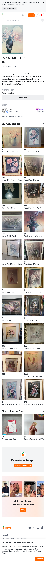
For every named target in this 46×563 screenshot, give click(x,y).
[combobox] (21, 20)
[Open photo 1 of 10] (12, 39)
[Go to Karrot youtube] (38, 527)
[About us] (38, 15)
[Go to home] (2, 15)
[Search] (42, 20)
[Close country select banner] (43, 2)
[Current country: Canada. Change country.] (42, 15)
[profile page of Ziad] (5, 110)
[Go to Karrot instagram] (34, 527)
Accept (40, 559)
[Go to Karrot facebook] (29, 527)
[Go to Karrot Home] (7, 528)
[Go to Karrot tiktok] (42, 527)
